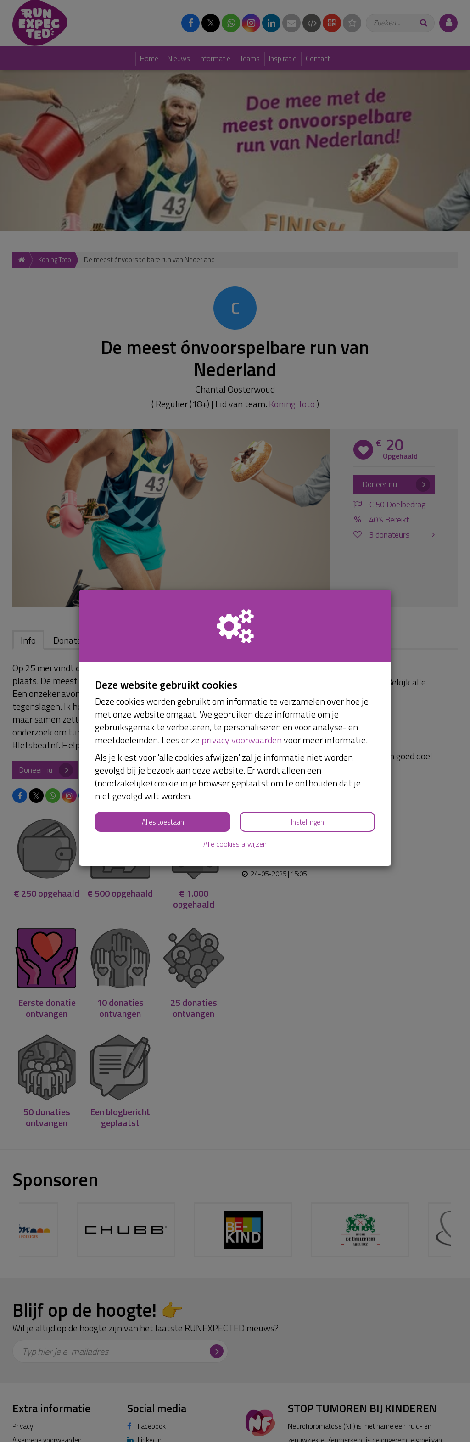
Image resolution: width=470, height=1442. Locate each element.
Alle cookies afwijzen (235, 844)
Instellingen (307, 822)
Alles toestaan (163, 822)
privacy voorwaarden (241, 740)
